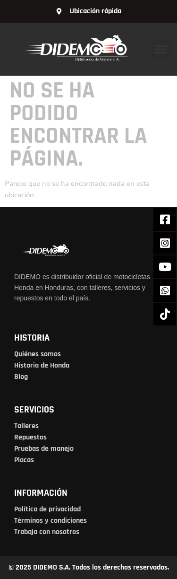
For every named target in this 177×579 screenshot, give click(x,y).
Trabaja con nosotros (46, 532)
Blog (21, 377)
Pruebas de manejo (44, 449)
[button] (161, 49)
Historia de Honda (41, 365)
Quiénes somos (37, 354)
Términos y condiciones (50, 521)
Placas (24, 460)
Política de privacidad (47, 509)
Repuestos (30, 437)
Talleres (26, 426)
